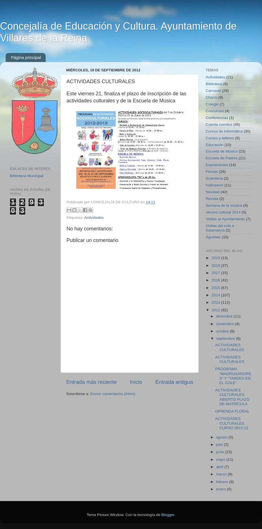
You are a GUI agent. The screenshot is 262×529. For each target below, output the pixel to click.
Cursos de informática (224, 131)
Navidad (213, 192)
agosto (222, 437)
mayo (221, 459)
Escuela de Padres (221, 158)
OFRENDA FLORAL (232, 411)
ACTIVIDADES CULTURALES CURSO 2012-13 (231, 423)
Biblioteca (214, 84)
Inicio (136, 382)
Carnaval (213, 91)
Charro (211, 97)
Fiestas (212, 171)
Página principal (26, 57)
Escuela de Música (221, 151)
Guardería (214, 178)
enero (221, 489)
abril (220, 467)
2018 (216, 265)
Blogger (167, 515)
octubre (223, 331)
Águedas (213, 237)
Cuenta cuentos (219, 124)
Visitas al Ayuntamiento (225, 219)
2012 (216, 310)
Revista (212, 199)
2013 (216, 302)
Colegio (212, 104)
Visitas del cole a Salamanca (220, 228)
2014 (216, 295)
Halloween (214, 185)
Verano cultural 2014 (223, 212)
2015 (216, 288)
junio (220, 452)
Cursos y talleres (220, 138)
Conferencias (217, 118)
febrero (222, 482)
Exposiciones (217, 165)
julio (220, 444)
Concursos (215, 111)
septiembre (226, 338)
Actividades (94, 217)
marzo (222, 474)
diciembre (225, 316)
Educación (214, 145)
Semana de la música (224, 205)
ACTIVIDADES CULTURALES (229, 347)
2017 (216, 273)
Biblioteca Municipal (26, 176)
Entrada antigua (174, 382)
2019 (216, 258)
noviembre (225, 324)
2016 (216, 280)
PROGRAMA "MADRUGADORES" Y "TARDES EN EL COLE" (233, 376)
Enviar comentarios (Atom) (113, 394)
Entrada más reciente (91, 382)
